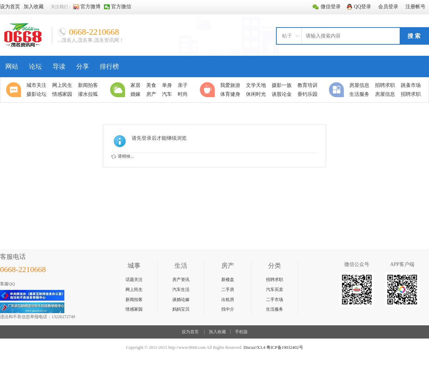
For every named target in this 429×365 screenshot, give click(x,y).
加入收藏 (217, 331)
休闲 (208, 90)
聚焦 (15, 90)
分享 (82, 66)
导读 (59, 66)
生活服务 (274, 309)
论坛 (35, 66)
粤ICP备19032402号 (284, 347)
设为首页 (190, 331)
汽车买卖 (274, 289)
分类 (337, 90)
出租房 (227, 299)
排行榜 (109, 66)
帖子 (287, 36)
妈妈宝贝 (180, 309)
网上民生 (134, 289)
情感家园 (134, 309)
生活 (119, 90)
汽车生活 (180, 289)
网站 (11, 66)
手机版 (241, 331)
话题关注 (134, 279)
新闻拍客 (134, 299)
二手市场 (274, 299)
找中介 (227, 309)
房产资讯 (180, 279)
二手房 (227, 289)
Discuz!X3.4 (254, 347)
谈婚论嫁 (180, 299)
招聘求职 (274, 279)
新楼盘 (227, 279)
